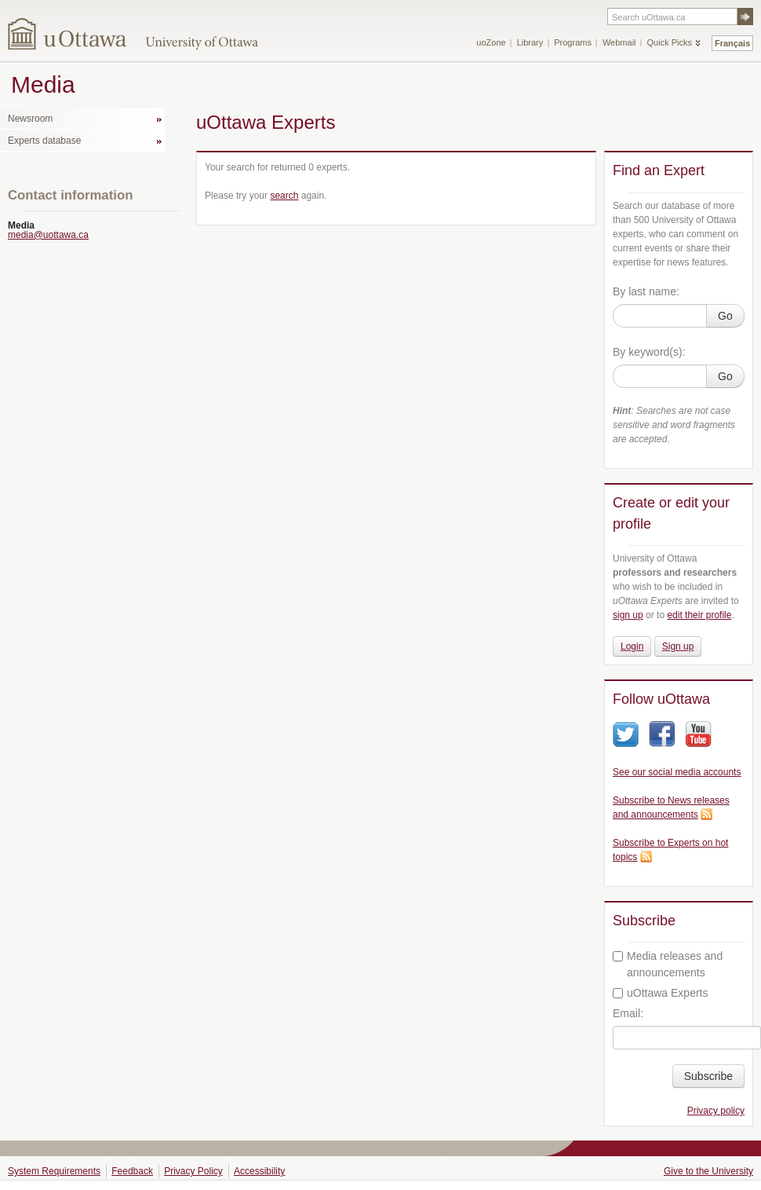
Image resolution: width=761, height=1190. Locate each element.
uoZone (490, 42)
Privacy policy (716, 1110)
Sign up (678, 646)
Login (632, 646)
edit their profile (699, 615)
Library (530, 42)
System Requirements (54, 1171)
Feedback (132, 1171)
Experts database (44, 140)
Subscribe (708, 1076)
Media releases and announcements (668, 964)
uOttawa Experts (660, 993)
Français (732, 43)
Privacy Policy (193, 1171)
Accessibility (259, 1171)
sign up (628, 615)
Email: (628, 1013)
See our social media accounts (677, 772)
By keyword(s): (649, 352)
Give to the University (708, 1171)
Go (725, 315)
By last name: (646, 291)
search (284, 195)
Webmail (619, 42)
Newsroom (30, 118)
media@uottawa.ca (48, 234)
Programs (573, 42)
